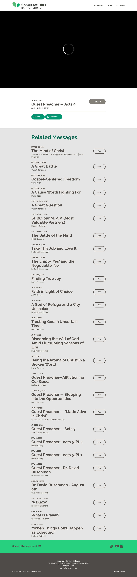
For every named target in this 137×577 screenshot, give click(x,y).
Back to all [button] (97, 101)
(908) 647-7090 (68, 566)
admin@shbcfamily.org (68, 568)
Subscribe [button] (53, 117)
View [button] (99, 151)
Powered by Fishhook (119, 571)
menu (120, 5)
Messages (99, 5)
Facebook (122, 546)
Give (110, 5)
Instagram (111, 546)
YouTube (116, 546)
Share (37, 117)
